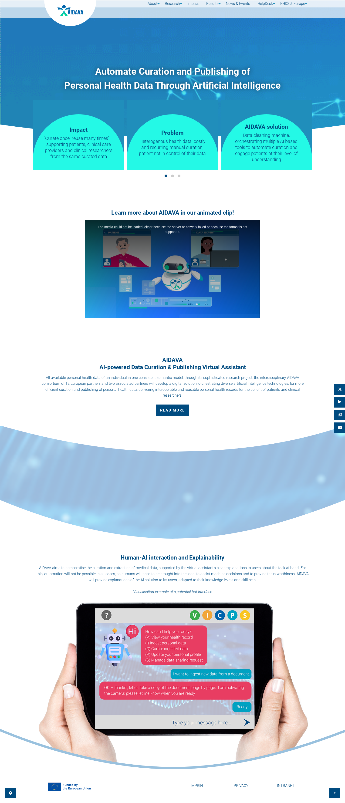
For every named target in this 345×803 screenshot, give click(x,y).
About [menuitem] (151, 9)
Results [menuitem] (210, 9)
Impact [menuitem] (193, 9)
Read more (172, 410)
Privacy (241, 785)
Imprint (197, 785)
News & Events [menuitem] (237, 9)
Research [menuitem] (171, 9)
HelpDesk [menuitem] (262, 9)
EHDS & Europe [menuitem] (290, 9)
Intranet (285, 785)
